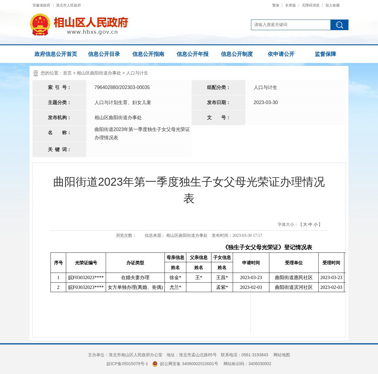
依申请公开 (281, 54)
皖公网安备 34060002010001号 (185, 363)
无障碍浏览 (311, 5)
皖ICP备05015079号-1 (127, 363)
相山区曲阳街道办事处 (99, 72)
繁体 (275, 5)
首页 (67, 72)
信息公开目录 (104, 54)
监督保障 (325, 54)
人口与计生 (137, 72)
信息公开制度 (237, 54)
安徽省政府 (41, 5)
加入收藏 (332, 5)
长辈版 (290, 5)
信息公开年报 (192, 54)
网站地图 (281, 354)
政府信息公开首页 (56, 54)
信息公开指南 (148, 54)
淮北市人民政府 (68, 5)
